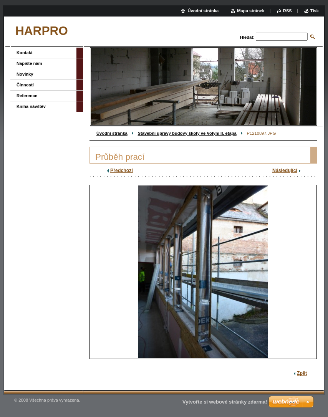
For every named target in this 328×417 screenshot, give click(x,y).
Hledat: (247, 37)
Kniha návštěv (31, 106)
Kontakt (25, 52)
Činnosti (25, 85)
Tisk (314, 10)
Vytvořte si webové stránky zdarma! (224, 402)
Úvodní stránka (112, 133)
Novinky (25, 74)
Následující (284, 170)
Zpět (302, 373)
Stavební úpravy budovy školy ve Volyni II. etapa (187, 133)
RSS (287, 10)
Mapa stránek (251, 10)
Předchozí (121, 170)
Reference (27, 95)
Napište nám (29, 63)
